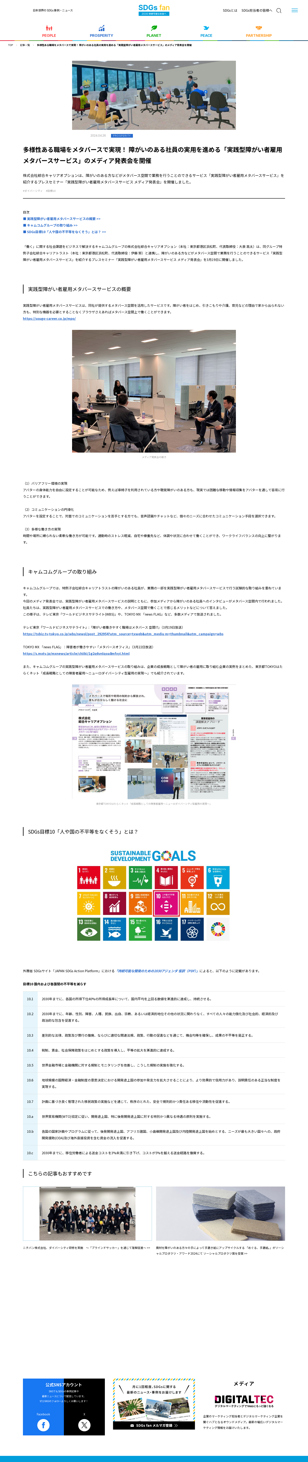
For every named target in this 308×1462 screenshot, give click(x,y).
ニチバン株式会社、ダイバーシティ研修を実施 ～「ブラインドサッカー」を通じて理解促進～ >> (86, 1248)
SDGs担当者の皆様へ (256, 10)
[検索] (278, 10)
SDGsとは (230, 10)
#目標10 (50, 191)
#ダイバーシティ (33, 191)
